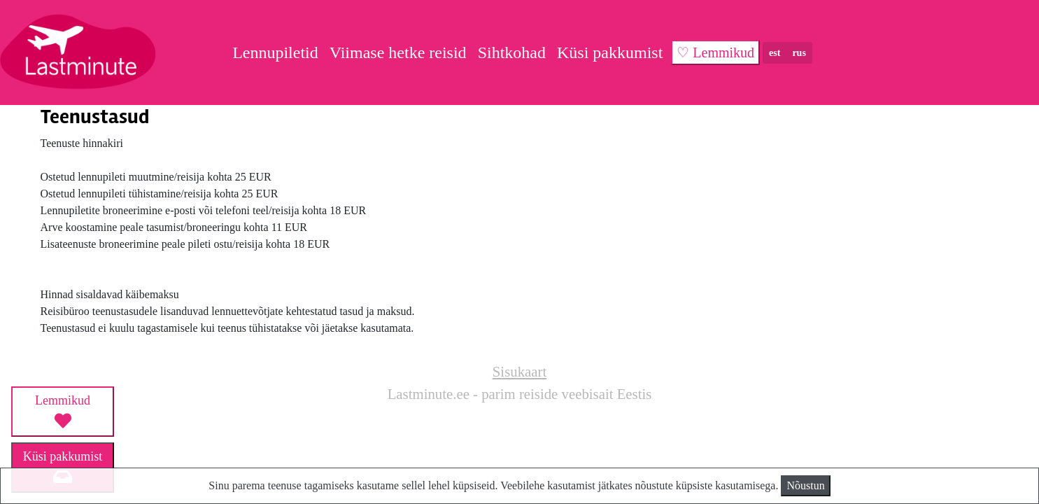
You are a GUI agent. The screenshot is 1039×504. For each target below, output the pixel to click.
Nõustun (805, 485)
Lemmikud (62, 410)
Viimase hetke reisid (398, 52)
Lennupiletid (275, 52)
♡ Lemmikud (715, 52)
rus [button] (798, 53)
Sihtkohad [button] (512, 52)
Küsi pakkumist (610, 52)
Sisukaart (519, 371)
